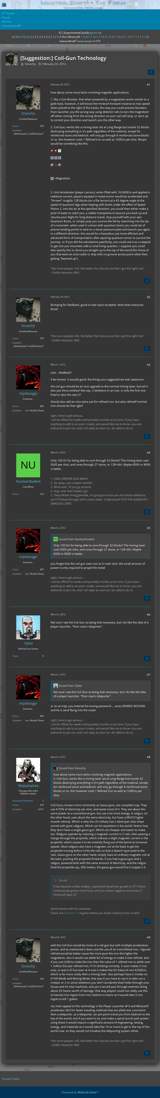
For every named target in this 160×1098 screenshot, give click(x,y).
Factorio (69, 913)
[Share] (151, 72)
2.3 (32, 37)
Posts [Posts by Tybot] (15, 656)
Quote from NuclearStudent (76, 539)
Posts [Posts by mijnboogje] (15, 406)
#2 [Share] (148, 297)
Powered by (80, 1092)
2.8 (59, 37)
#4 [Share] (148, 452)
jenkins (95, 33)
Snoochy (30, 64)
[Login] (146, 4)
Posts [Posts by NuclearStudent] (15, 494)
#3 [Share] (148, 364)
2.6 (46, 37)
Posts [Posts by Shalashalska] (15, 805)
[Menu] (155, 4)
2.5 (39, 37)
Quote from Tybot (70, 685)
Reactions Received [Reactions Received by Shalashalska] (22, 800)
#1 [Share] (148, 84)
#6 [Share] (148, 614)
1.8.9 (110, 37)
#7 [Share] (148, 674)
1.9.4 (119, 37)
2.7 (52, 37)
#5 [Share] (148, 528)
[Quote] (147, 280)
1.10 (128, 37)
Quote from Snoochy (72, 768)
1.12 (145, 37)
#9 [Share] (148, 937)
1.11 (136, 37)
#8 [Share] (148, 757)
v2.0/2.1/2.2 (20, 37)
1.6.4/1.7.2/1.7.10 (92, 37)
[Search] (136, 4)
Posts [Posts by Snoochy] (15, 126)
